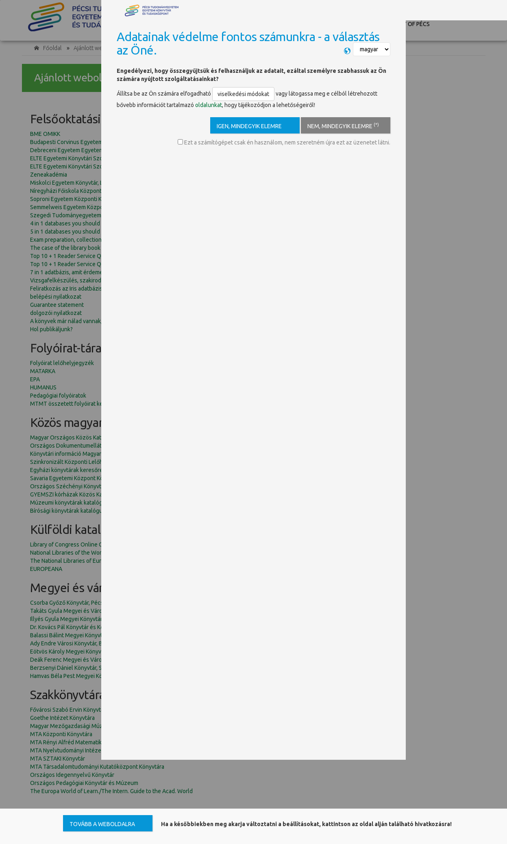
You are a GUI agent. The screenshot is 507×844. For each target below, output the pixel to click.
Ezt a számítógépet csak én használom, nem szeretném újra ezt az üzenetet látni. (284, 142)
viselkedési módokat (243, 94)
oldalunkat (208, 105)
